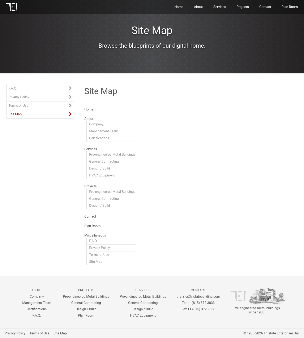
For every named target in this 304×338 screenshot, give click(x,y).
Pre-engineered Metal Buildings (112, 155)
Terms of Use (19, 106)
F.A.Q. (13, 88)
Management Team (103, 131)
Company (96, 124)
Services (219, 7)
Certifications (99, 138)
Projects (242, 7)
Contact (265, 7)
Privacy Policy (19, 97)
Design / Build (99, 168)
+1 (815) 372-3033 (201, 303)
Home (178, 7)
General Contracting (104, 161)
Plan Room (290, 7)
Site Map (15, 114)
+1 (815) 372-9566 (201, 309)
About (198, 7)
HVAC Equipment (102, 175)
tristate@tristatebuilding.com (198, 297)
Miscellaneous (95, 235)
